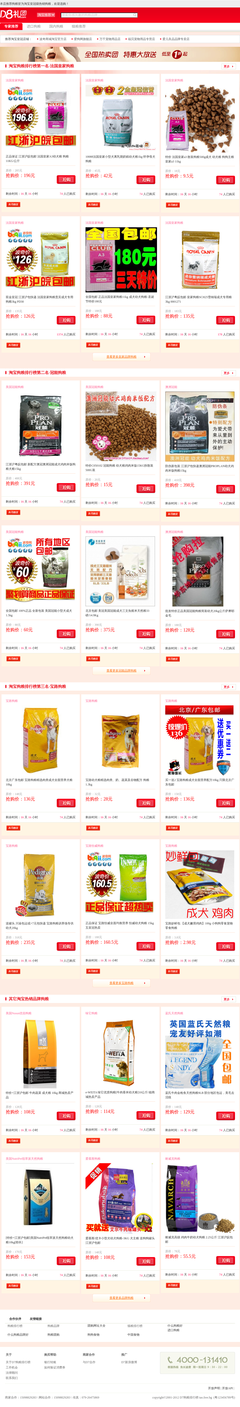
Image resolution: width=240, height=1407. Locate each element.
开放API (227, 1388)
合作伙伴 (15, 1319)
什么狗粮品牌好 (18, 1334)
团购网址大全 (97, 1325)
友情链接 (36, 1319)
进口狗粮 (34, 26)
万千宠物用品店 (110, 39)
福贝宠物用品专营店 (141, 39)
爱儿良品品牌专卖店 (176, 39)
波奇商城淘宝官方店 (53, 39)
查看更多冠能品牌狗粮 (121, 670)
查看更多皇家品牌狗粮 (121, 356)
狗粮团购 (54, 1334)
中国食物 (134, 1334)
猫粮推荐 (79, 26)
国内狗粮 (56, 26)
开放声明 (214, 1388)
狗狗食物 (94, 1334)
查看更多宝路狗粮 (122, 983)
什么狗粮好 (175, 1325)
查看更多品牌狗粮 (122, 1298)
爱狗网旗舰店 (83, 39)
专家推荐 (11, 26)
